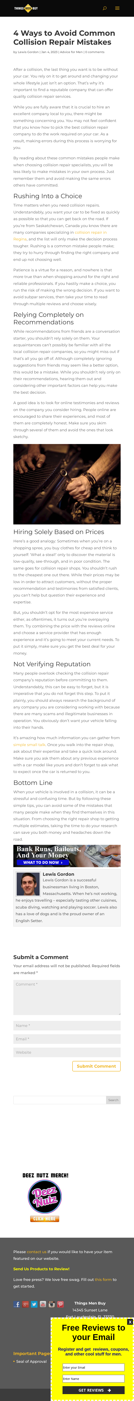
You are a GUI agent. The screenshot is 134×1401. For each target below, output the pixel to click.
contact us (36, 1252)
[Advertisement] (44, 1136)
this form (103, 1279)
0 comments (94, 52)
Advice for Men (71, 52)
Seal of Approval (31, 1361)
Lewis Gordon (28, 52)
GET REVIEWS (95, 1390)
